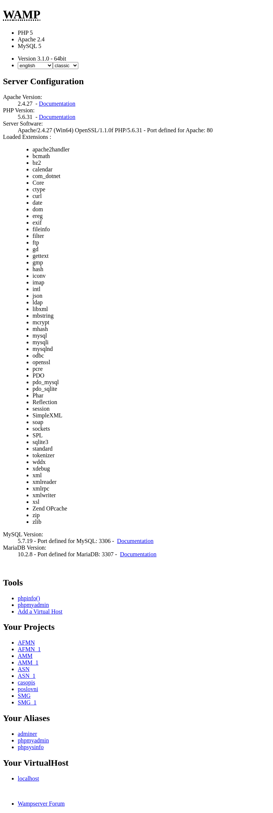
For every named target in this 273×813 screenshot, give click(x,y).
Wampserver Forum (41, 803)
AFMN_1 (29, 649)
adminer (27, 734)
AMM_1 (28, 662)
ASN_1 (26, 676)
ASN (24, 669)
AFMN (26, 642)
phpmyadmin (33, 605)
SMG (24, 696)
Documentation (57, 103)
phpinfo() (29, 598)
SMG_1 (27, 702)
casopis (26, 682)
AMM (25, 656)
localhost (28, 778)
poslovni (28, 689)
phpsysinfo (31, 747)
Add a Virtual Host (40, 611)
